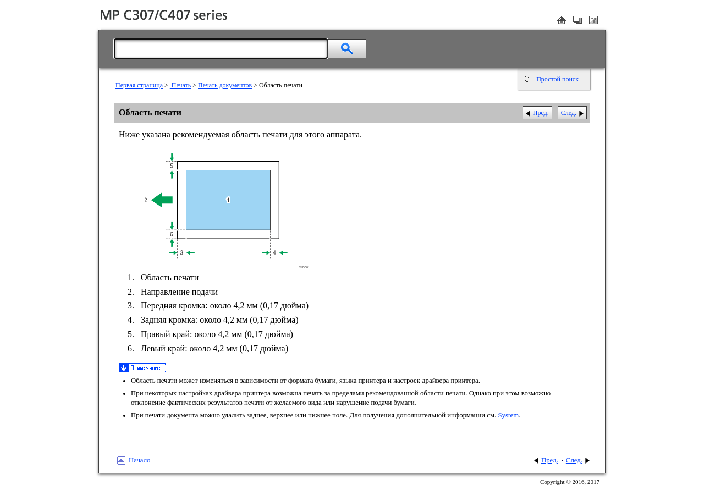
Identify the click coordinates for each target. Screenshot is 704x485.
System (508, 415)
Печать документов (225, 85)
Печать (180, 85)
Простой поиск (557, 79)
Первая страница (139, 85)
